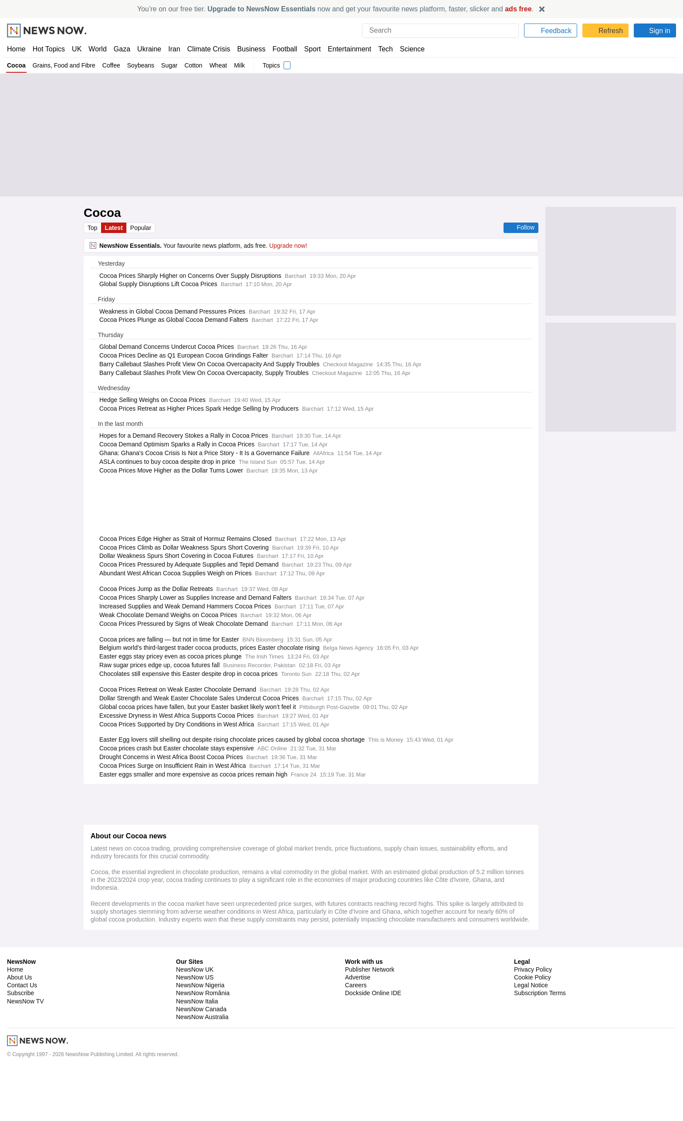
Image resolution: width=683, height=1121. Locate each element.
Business (247, 49)
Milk (240, 65)
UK (76, 49)
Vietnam (205, 1049)
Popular (141, 227)
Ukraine (146, 49)
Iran (170, 49)
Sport (308, 49)
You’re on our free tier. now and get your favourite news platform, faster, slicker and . (335, 9)
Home (16, 49)
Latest (114, 227)
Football (280, 49)
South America (194, 1072)
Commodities (173, 1026)
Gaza (120, 49)
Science (406, 49)
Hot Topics (48, 49)
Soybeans (140, 65)
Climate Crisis (204, 49)
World (97, 49)
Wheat (219, 65)
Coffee (110, 65)
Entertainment (344, 49)
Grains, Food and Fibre (63, 65)
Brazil (164, 1072)
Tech (379, 49)
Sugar (169, 65)
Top (93, 227)
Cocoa (16, 65)
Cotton (194, 65)
